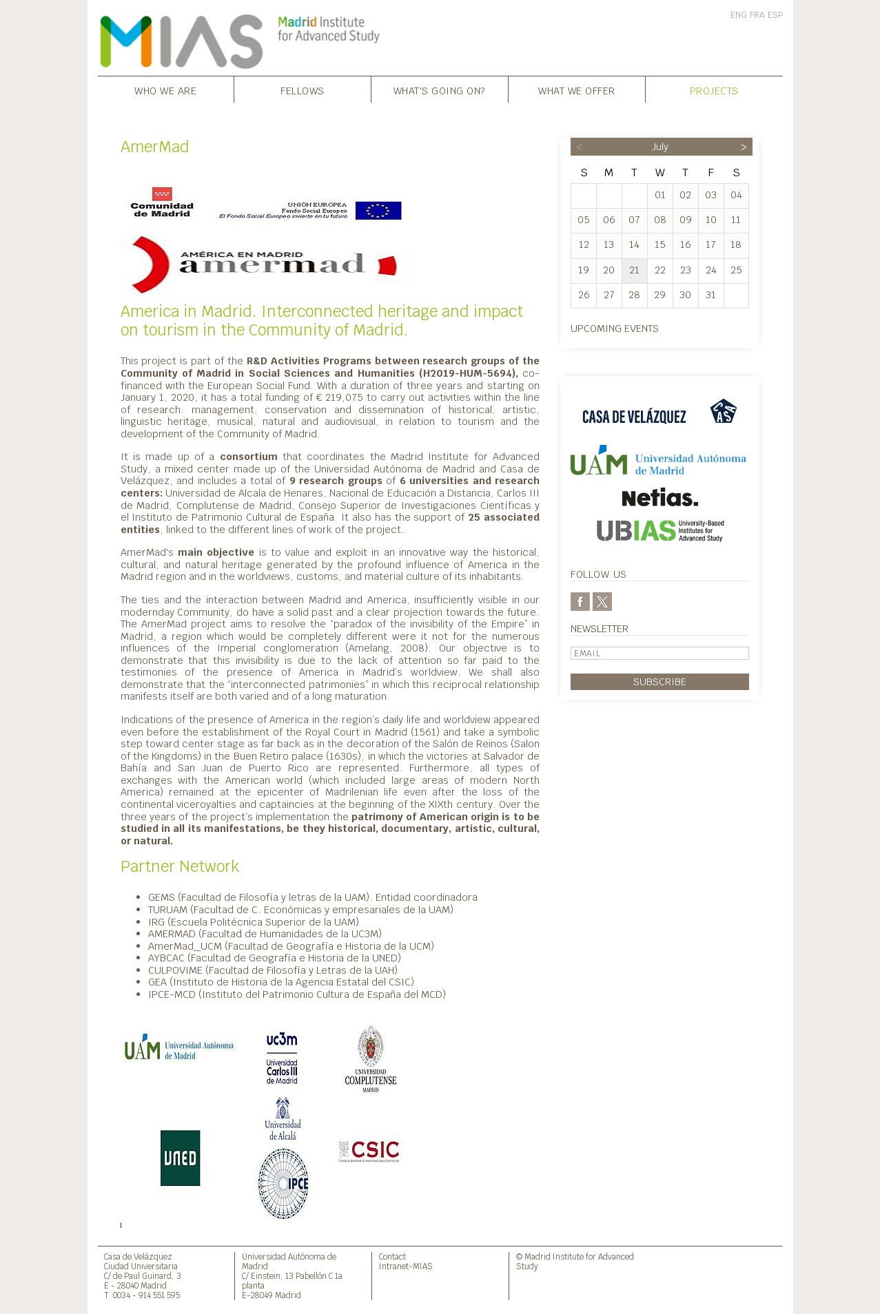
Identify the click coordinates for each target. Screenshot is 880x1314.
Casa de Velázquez (138, 1256)
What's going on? (439, 90)
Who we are (165, 90)
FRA (757, 15)
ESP (775, 15)
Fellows (302, 90)
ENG (738, 15)
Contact (392, 1256)
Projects (714, 90)
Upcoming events (615, 328)
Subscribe (659, 681)
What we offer (576, 90)
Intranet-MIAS (406, 1266)
